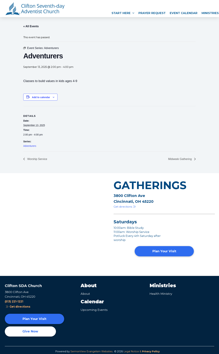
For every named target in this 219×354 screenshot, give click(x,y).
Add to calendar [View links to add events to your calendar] (41, 97)
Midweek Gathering (180, 159)
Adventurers (29, 146)
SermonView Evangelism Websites (91, 351)
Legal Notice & (142, 351)
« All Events (31, 26)
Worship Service (37, 159)
